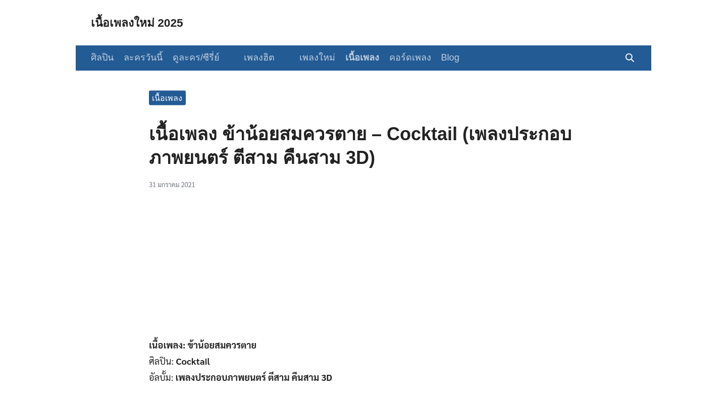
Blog (442, 57)
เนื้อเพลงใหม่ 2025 (139, 22)
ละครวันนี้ (143, 57)
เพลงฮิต (255, 57)
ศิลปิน (102, 57)
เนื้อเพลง (354, 57)
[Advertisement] (363, 269)
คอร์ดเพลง (402, 57)
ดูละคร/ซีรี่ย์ (196, 57)
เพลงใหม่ (309, 57)
